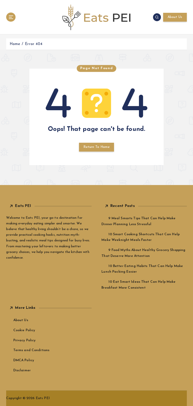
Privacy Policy (24, 340)
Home (15, 44)
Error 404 (33, 44)
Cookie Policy (24, 330)
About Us (175, 17)
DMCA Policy (23, 360)
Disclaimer (22, 370)
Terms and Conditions (31, 350)
